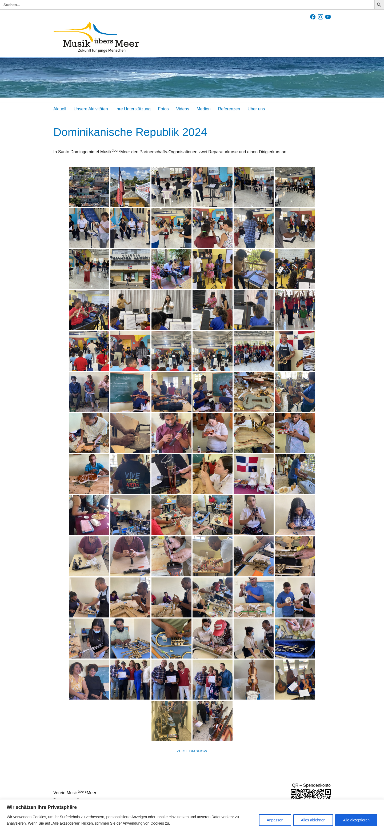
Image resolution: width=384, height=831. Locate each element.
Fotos (163, 109)
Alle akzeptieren (356, 820)
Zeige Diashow (192, 751)
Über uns (256, 109)
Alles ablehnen (313, 820)
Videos (182, 109)
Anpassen (275, 820)
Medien (203, 109)
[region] (192, 815)
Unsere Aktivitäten (91, 109)
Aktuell (59, 109)
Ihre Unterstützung (133, 109)
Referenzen (229, 109)
